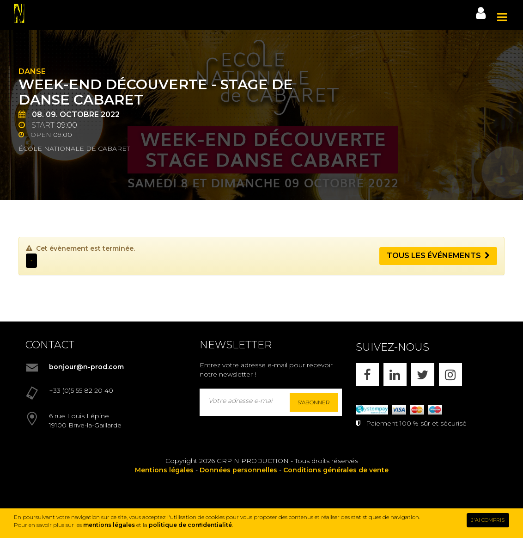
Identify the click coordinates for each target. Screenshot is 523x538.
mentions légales (109, 524)
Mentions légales (164, 470)
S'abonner (314, 402)
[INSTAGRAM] (450, 374)
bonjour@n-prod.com (86, 367)
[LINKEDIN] (395, 374)
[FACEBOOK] (367, 374)
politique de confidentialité (190, 524)
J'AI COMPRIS (488, 520)
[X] (422, 374)
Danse (32, 71)
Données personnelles (238, 470)
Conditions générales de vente (336, 470)
